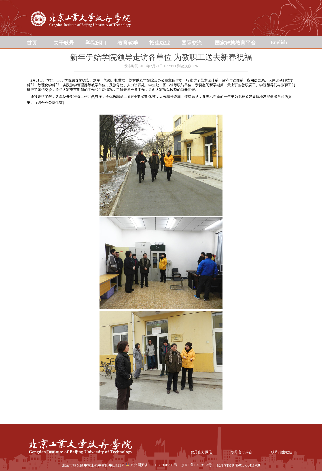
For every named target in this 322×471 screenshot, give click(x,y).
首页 (32, 43)
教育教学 (127, 43)
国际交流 (191, 43)
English (278, 42)
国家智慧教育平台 (235, 43)
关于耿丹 (63, 43)
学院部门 (95, 43)
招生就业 (159, 43)
